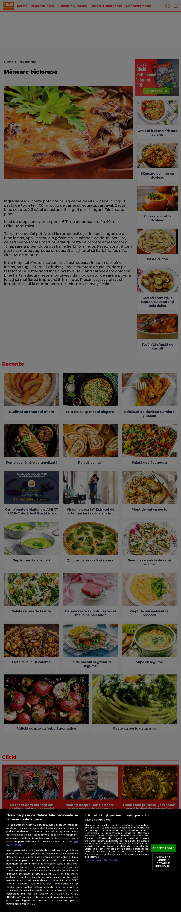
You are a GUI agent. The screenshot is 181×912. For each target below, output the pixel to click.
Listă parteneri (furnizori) (100, 860)
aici (50, 880)
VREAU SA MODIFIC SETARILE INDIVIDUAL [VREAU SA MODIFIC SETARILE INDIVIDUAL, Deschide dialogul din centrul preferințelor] (163, 861)
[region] (90, 860)
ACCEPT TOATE (163, 848)
